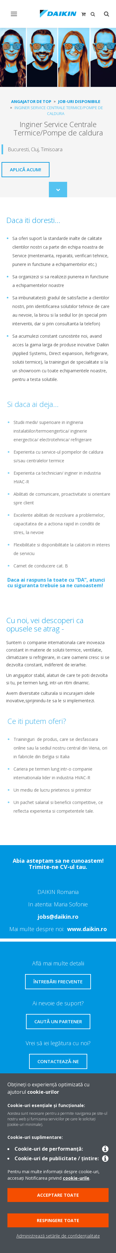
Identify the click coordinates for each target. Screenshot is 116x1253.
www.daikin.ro (87, 929)
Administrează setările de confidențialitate (58, 1236)
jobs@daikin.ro (58, 916)
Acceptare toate (58, 1195)
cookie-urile (76, 1178)
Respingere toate (58, 1220)
